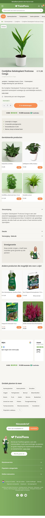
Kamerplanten (8, 21)
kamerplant (13, 216)
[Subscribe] (34, 428)
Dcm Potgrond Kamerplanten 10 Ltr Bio (32, 292)
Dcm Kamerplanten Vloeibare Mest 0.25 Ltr (11, 292)
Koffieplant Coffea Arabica (30, 163)
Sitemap (39, 481)
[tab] (22, 209)
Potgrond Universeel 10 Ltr (9, 323)
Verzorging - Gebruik (9, 236)
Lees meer (5, 93)
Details (4, 231)
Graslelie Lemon (27, 195)
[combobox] (22, 10)
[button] (22, 113)
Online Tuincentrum (13, 487)
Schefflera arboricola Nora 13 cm (11, 195)
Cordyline (17, 21)
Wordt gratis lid (19, 454)
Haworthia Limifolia (7, 163)
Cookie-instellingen (31, 481)
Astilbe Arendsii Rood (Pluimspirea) (32, 323)
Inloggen (39, 6)
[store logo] (22, 6)
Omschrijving (6, 209)
